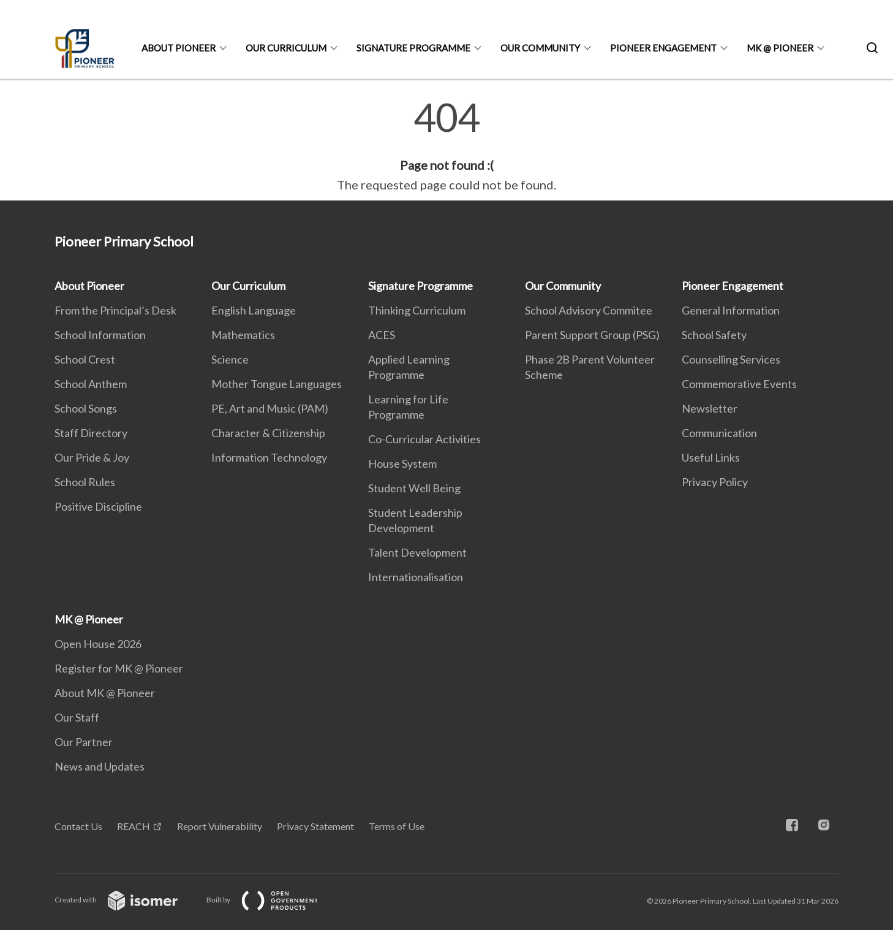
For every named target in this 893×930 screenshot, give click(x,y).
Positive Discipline (98, 506)
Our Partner (84, 742)
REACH (133, 826)
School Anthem (91, 384)
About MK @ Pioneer (105, 692)
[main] (446, 145)
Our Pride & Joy (92, 457)
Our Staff (77, 717)
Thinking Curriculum (416, 310)
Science (230, 359)
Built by (271, 899)
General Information (731, 310)
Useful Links (711, 457)
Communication (719, 433)
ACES (381, 334)
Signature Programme (413, 47)
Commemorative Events (739, 384)
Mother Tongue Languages (276, 384)
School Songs (86, 408)
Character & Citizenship (268, 433)
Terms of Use (396, 826)
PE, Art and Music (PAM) (269, 408)
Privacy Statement (315, 826)
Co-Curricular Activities (424, 439)
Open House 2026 (98, 643)
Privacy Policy (715, 482)
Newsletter (709, 408)
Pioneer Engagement (663, 47)
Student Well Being (414, 488)
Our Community (540, 47)
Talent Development (417, 552)
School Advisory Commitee (588, 310)
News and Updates (100, 766)
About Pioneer (178, 47)
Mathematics (243, 334)
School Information (100, 334)
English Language (253, 310)
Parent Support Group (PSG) (592, 334)
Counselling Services (731, 359)
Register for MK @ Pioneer (119, 668)
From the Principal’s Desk (115, 310)
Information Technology (269, 457)
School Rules (85, 482)
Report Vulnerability (219, 826)
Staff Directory (91, 433)
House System (402, 463)
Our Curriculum (286, 47)
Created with (126, 899)
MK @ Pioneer (780, 47)
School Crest (85, 359)
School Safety (714, 334)
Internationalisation (415, 577)
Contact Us (78, 826)
